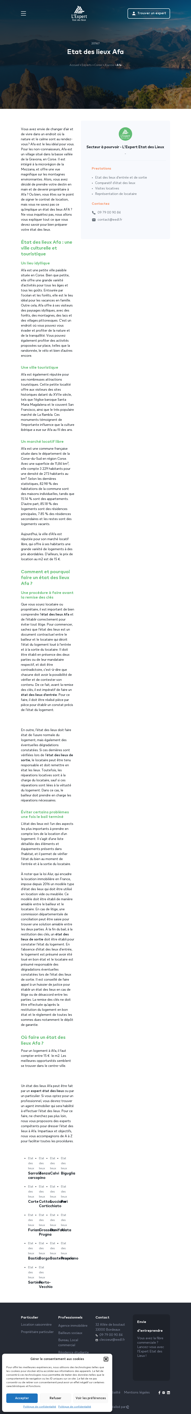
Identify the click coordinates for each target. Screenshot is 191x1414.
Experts (87, 65)
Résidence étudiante (73, 1352)
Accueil (74, 65)
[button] (106, 1359)
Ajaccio (109, 65)
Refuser (55, 1398)
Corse (98, 65)
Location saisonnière (36, 1324)
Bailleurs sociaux (70, 1333)
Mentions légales (137, 1392)
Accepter (22, 1398)
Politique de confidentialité (39, 1407)
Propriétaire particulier (37, 1332)
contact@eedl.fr (107, 220)
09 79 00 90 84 (106, 213)
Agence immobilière (73, 1326)
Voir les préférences (91, 1398)
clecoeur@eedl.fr (110, 1340)
